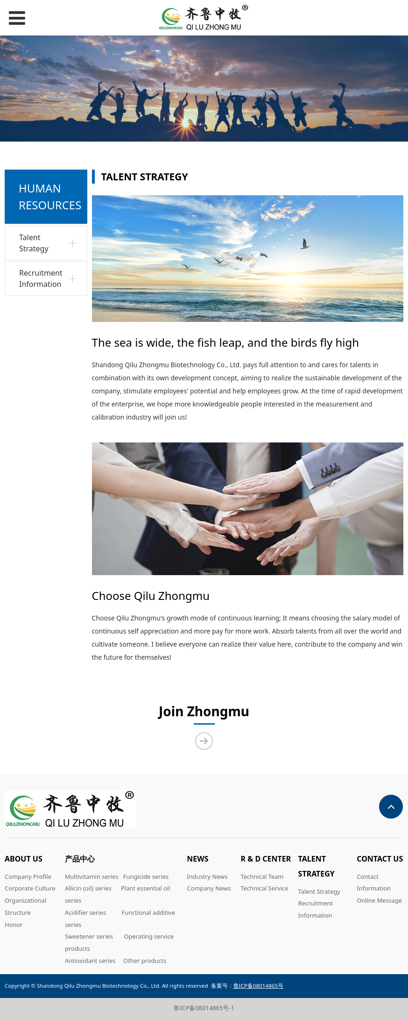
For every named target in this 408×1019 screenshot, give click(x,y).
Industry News (207, 876)
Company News (209, 888)
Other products (144, 960)
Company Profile (28, 876)
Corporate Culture (30, 888)
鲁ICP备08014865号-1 (204, 1008)
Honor (13, 924)
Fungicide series (146, 876)
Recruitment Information (41, 278)
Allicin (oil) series (88, 888)
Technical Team (262, 876)
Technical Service (264, 888)
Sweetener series (89, 936)
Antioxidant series (90, 960)
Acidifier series (85, 912)
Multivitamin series (92, 876)
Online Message (379, 900)
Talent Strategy (34, 243)
